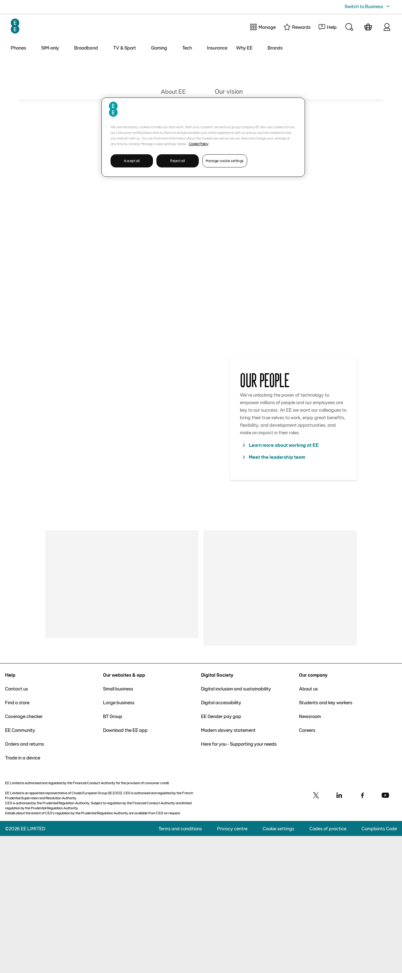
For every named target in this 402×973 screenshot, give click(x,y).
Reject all (177, 161)
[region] (203, 137)
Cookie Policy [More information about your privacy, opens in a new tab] (199, 143)
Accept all (132, 161)
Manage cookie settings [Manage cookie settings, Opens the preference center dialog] (225, 161)
